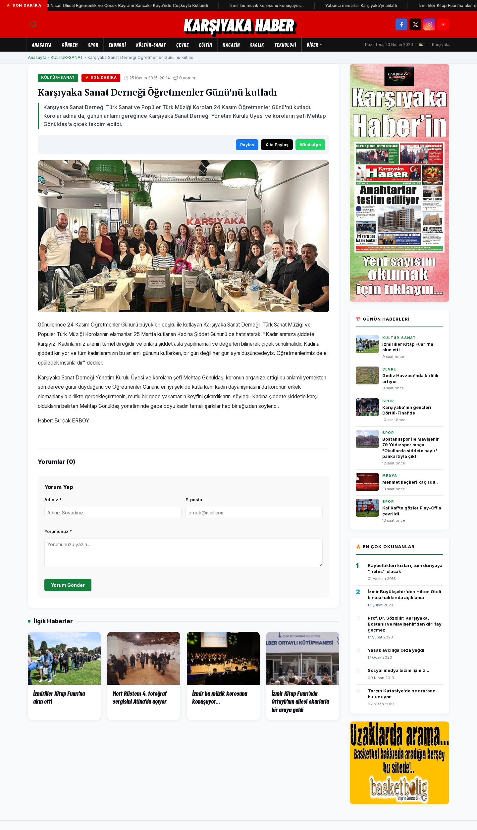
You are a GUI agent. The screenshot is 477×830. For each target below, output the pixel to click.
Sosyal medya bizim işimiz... (398, 670)
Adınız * (53, 499)
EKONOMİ (117, 45)
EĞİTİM (205, 45)
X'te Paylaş (277, 144)
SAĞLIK (257, 45)
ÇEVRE (182, 45)
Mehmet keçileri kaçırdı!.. (410, 482)
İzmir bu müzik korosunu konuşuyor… (277, 5)
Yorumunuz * (58, 531)
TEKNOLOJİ (285, 45)
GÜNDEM (70, 45)
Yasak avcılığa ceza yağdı (396, 650)
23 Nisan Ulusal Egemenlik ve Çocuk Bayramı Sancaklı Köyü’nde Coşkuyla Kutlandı (137, 5)
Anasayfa (42, 45)
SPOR (93, 45)
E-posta (194, 499)
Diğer (315, 45)
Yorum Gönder (68, 585)
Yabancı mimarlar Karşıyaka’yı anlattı (372, 5)
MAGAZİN (231, 45)
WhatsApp (310, 144)
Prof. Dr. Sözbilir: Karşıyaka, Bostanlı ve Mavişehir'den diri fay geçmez (405, 624)
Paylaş (247, 144)
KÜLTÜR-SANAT (151, 45)
